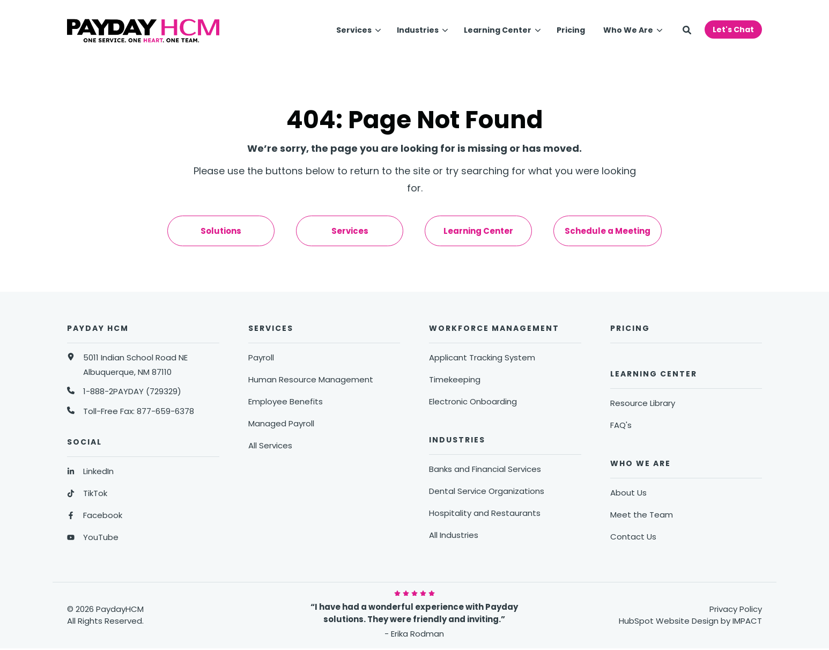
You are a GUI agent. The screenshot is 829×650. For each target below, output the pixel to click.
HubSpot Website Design (669, 620)
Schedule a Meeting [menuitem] (607, 231)
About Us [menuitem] (628, 492)
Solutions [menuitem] (221, 231)
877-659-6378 (165, 411)
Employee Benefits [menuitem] (285, 401)
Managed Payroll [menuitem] (281, 423)
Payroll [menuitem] (261, 357)
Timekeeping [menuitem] (454, 379)
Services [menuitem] (349, 231)
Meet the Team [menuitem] (641, 514)
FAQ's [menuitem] (621, 425)
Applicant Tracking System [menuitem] (482, 357)
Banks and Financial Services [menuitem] (485, 469)
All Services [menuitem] (270, 445)
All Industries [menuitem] (453, 535)
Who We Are (628, 30)
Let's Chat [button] (733, 29)
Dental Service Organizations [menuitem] (486, 491)
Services (354, 30)
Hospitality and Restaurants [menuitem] (485, 513)
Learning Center (497, 30)
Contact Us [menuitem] (633, 536)
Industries (418, 30)
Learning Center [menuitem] (478, 231)
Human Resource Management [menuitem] (310, 379)
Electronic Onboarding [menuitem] (473, 401)
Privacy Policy (735, 609)
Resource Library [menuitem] (642, 403)
